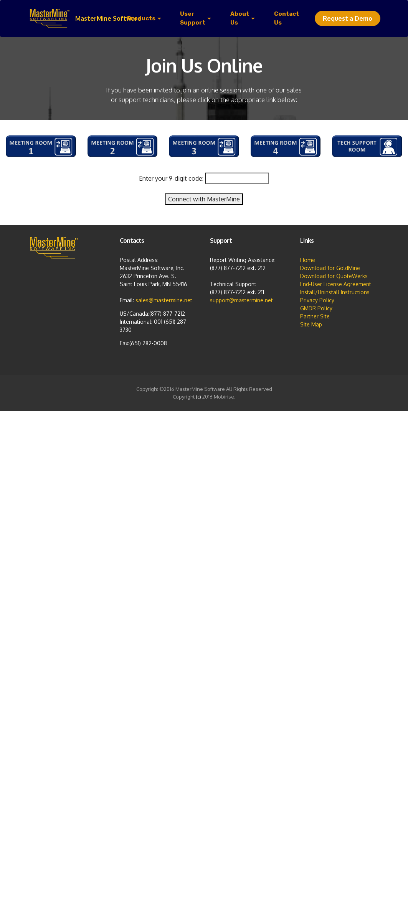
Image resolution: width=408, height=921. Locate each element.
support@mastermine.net (241, 300)
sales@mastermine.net (163, 300)
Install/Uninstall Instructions (335, 292)
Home (307, 260)
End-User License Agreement (335, 284)
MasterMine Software (108, 18)
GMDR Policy (316, 308)
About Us (239, 18)
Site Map (311, 324)
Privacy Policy (317, 300)
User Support (192, 18)
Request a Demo (347, 18)
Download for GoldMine (330, 268)
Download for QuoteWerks (334, 276)
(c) (198, 397)
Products (141, 18)
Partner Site (315, 316)
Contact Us (286, 18)
